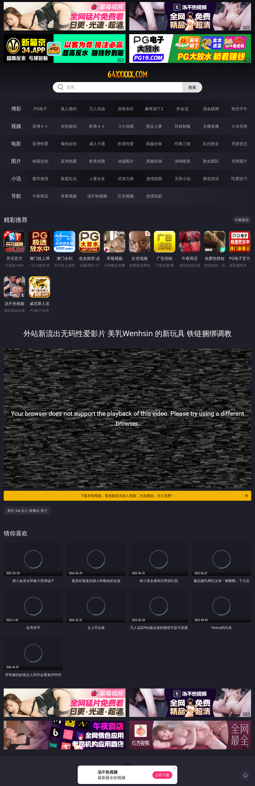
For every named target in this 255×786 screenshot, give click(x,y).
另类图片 (239, 161)
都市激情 (40, 178)
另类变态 (239, 143)
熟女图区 (211, 161)
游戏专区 (126, 108)
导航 (16, 196)
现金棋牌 (211, 108)
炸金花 (183, 108)
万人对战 (97, 108)
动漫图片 (126, 161)
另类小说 (183, 178)
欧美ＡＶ (97, 126)
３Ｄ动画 (126, 126)
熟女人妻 (154, 126)
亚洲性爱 (40, 143)
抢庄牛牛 (239, 108)
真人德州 (69, 108)
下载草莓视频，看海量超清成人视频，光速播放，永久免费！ (164, 496)
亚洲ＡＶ (40, 126)
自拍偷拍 (69, 126)
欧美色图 (97, 161)
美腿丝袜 (154, 161)
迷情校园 (154, 178)
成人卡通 (97, 143)
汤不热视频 (97, 196)
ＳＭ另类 (239, 126)
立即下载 (162, 775)
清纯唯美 (183, 161)
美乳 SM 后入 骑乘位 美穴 (27, 510)
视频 (16, 126)
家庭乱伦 (69, 178)
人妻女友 (97, 178)
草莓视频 (69, 196)
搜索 (192, 87)
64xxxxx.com (127, 75)
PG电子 (40, 108)
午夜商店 (40, 196)
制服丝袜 (154, 143)
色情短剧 (154, 196)
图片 (16, 161)
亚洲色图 (69, 161)
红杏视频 (126, 196)
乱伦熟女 (211, 143)
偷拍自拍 (69, 143)
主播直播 (211, 126)
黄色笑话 (211, 178)
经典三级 (183, 143)
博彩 (16, 108)
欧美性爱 (126, 143)
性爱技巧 (239, 178)
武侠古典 (126, 178)
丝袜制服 (183, 126)
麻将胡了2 (154, 108)
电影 (16, 143)
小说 (16, 178)
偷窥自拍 (40, 161)
